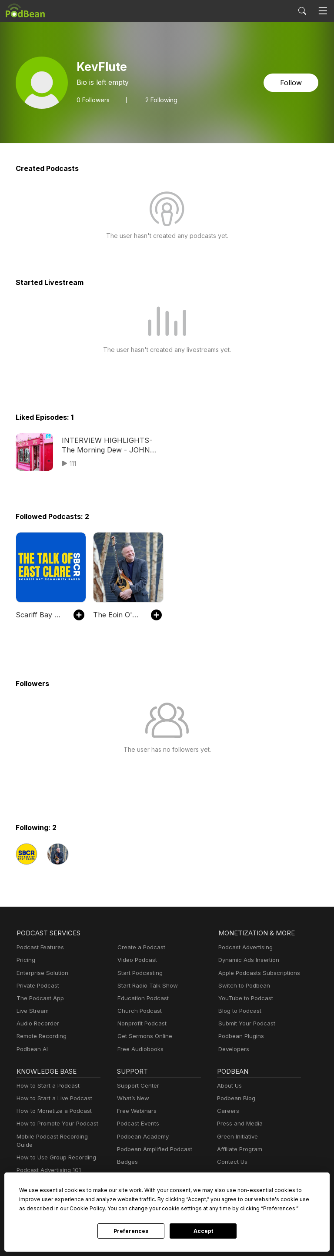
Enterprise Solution (41, 973)
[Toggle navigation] (322, 11)
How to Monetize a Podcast (52, 1111)
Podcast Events (137, 1123)
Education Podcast (141, 998)
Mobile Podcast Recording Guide (58, 1136)
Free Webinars (135, 1111)
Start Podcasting (138, 973)
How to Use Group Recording (54, 1149)
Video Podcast (135, 960)
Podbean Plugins (240, 1036)
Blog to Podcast (238, 1011)
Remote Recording (40, 1036)
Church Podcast (137, 1011)
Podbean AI (31, 1049)
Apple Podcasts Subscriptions (256, 973)
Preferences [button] (190, 1208)
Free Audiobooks (138, 1049)
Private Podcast (37, 985)
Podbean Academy (141, 1136)
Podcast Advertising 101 (47, 1162)
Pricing (25, 960)
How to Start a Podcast (46, 1085)
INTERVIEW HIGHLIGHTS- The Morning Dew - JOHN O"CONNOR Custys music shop (111, 445)
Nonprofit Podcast (140, 1023)
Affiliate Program (238, 1149)
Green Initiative (236, 1136)
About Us (228, 1085)
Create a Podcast (139, 947)
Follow (292, 82)
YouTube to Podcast (244, 998)
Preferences (131, 1231)
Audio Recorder (37, 1023)
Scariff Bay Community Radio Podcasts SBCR (40, 614)
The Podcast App (38, 998)
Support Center (136, 1085)
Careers (227, 1111)
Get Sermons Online (143, 1036)
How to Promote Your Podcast (55, 1123)
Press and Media (238, 1123)
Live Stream (32, 1011)
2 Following (158, 100)
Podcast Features (39, 947)
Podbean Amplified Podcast (152, 1149)
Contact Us (231, 1162)
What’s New (132, 1098)
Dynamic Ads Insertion (246, 960)
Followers (92, 100)
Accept (203, 1231)
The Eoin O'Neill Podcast (117, 614)
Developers (232, 1049)
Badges (127, 1162)
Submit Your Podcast (244, 1023)
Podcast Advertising (243, 947)
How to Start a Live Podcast (52, 1098)
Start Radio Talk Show (145, 985)
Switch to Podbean (242, 985)
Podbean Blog (235, 1098)
